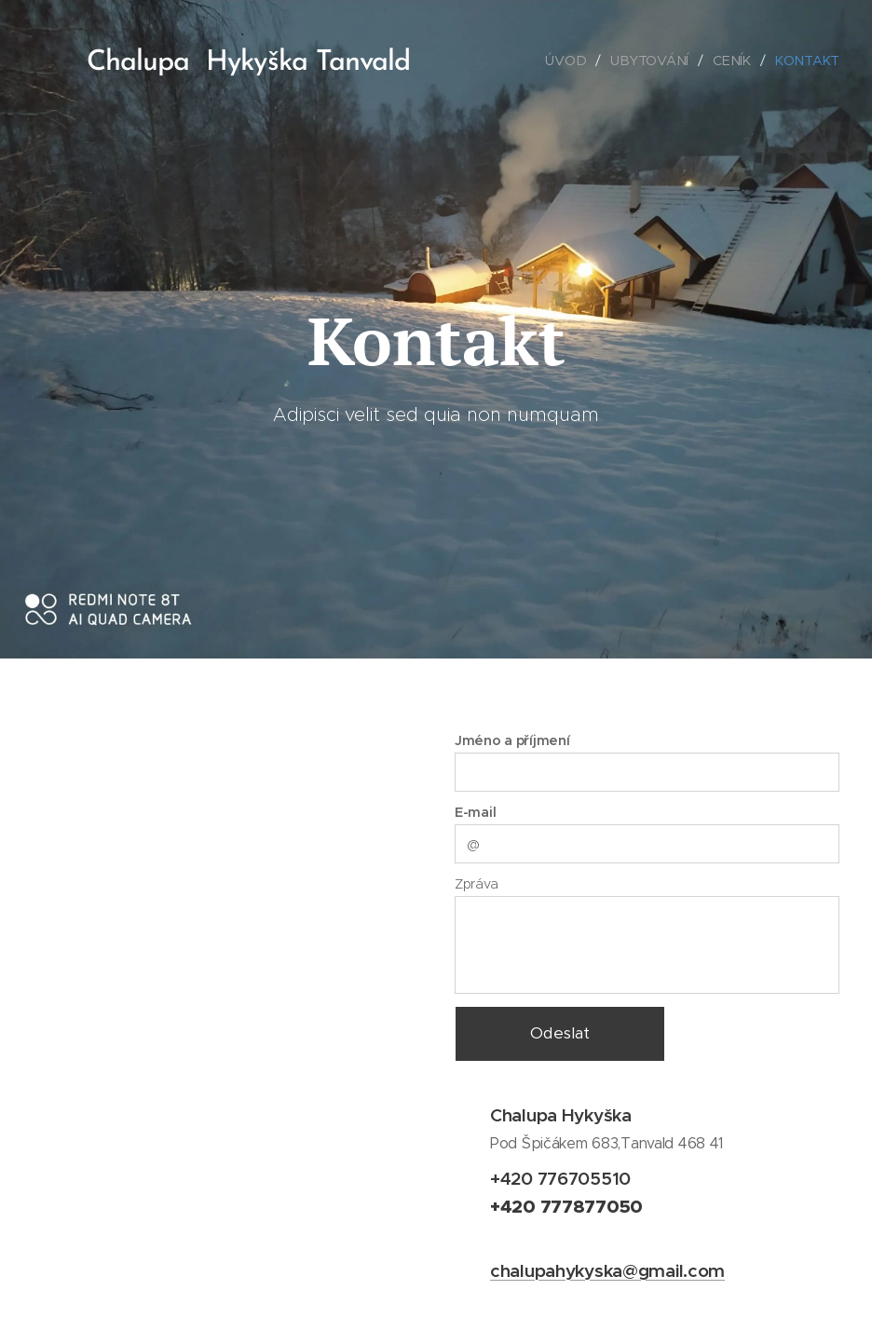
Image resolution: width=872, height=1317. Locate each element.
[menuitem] (571, 60)
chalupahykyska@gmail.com (607, 1270)
